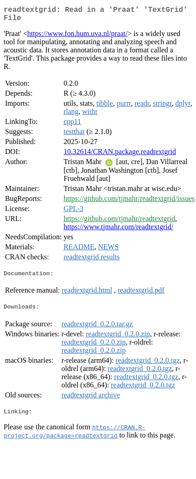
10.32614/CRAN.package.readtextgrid (119, 155)
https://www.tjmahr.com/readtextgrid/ (118, 230)
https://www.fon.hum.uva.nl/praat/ (77, 37)
